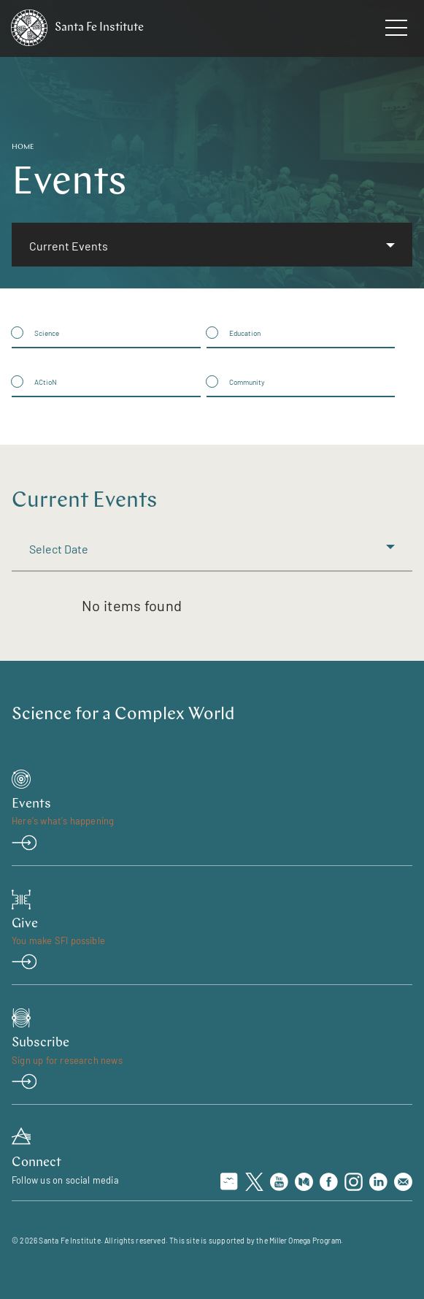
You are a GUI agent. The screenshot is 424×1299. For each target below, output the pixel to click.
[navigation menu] (396, 31)
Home (23, 147)
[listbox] (212, 244)
